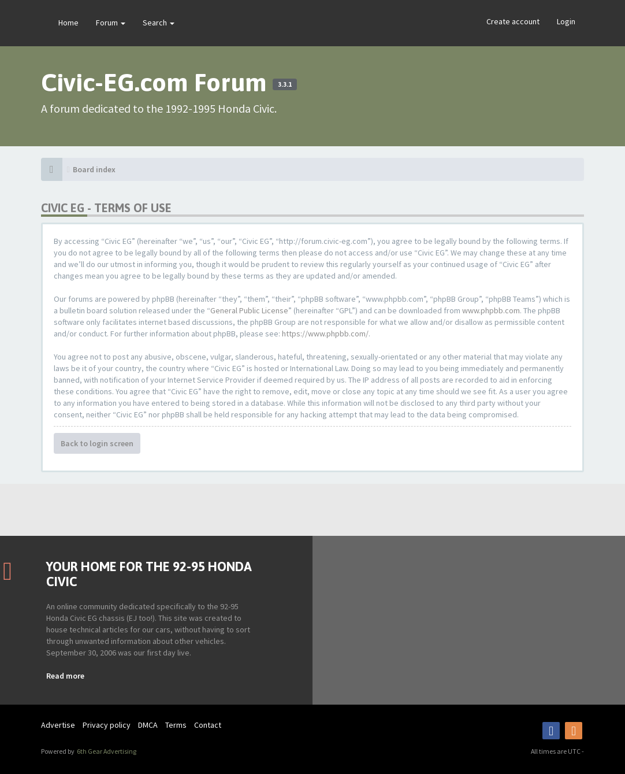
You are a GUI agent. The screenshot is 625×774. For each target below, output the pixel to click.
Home (68, 22)
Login (566, 21)
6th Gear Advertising (106, 751)
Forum (110, 22)
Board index (94, 169)
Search (158, 22)
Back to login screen (97, 443)
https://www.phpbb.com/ (325, 333)
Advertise (58, 725)
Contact (207, 725)
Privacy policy (107, 725)
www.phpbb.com (491, 310)
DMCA (148, 725)
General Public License (249, 310)
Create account (513, 21)
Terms (176, 725)
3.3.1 (285, 84)
